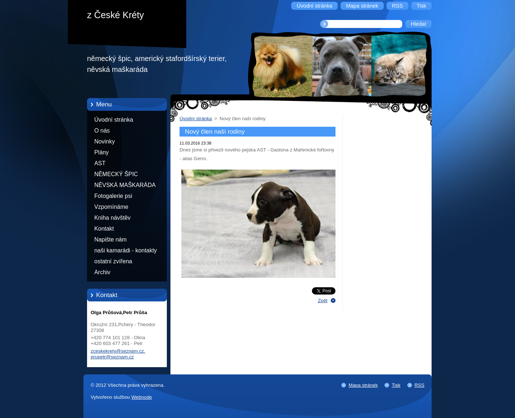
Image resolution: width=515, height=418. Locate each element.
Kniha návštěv (112, 218)
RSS (419, 385)
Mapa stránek (363, 385)
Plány (101, 152)
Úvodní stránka (113, 120)
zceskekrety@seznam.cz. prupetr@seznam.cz (118, 354)
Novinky (104, 141)
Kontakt (104, 229)
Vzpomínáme (111, 207)
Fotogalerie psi (113, 196)
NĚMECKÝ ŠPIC (116, 174)
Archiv (102, 272)
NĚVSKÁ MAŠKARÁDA (125, 185)
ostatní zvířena (113, 261)
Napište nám (110, 239)
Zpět (322, 300)
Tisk (396, 385)
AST (100, 163)
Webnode (141, 397)
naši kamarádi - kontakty (125, 250)
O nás (102, 130)
